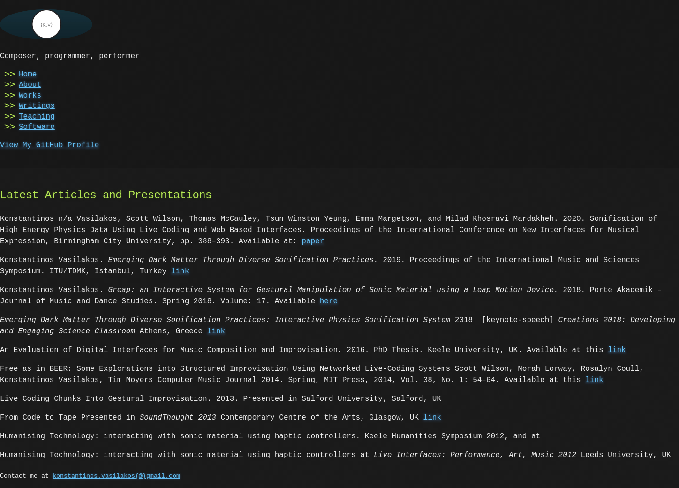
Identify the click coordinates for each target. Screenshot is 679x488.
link (180, 270)
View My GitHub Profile (49, 144)
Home (28, 73)
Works (30, 95)
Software (37, 126)
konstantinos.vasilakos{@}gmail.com (116, 475)
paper (313, 240)
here (329, 300)
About (30, 84)
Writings (37, 105)
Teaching (37, 116)
